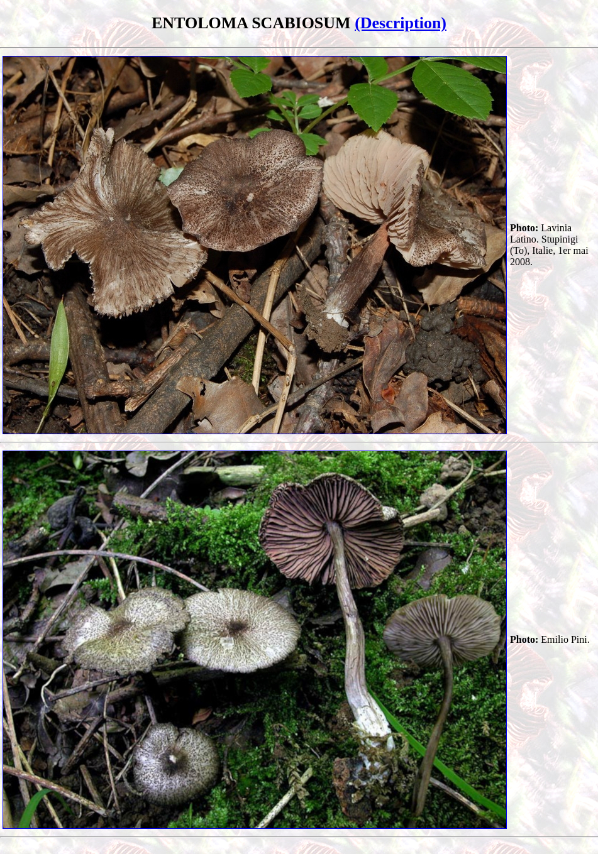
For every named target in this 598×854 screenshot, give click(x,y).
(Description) (400, 23)
